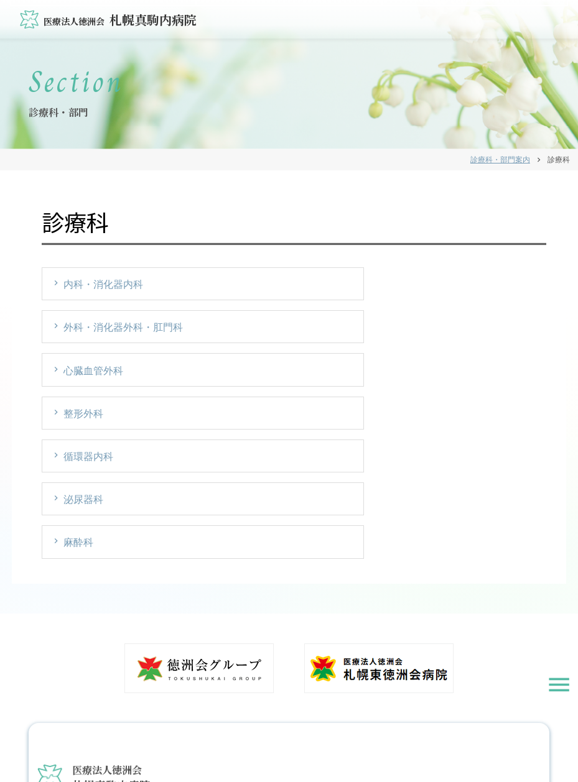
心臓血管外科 (438, 286)
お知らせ (203, 747)
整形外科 (85, 331)
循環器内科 (261, 331)
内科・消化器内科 (104, 286)
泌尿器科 (428, 331)
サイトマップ (367, 747)
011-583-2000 (89, 661)
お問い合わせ (247, 747)
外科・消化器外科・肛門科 (296, 286)
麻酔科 (80, 376)
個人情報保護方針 (308, 747)
